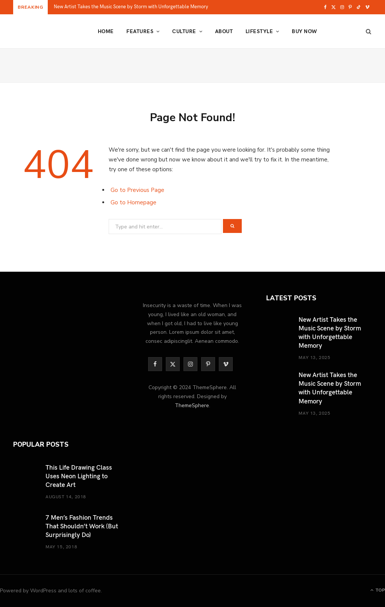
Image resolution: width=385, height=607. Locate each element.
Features (139, 31)
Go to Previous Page (137, 190)
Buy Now (304, 31)
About (224, 31)
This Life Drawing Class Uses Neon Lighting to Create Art (78, 475)
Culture (184, 31)
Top (377, 590)
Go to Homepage (133, 202)
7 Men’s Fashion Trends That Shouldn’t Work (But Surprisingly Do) (81, 526)
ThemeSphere (192, 405)
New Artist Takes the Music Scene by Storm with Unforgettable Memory (131, 6)
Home (106, 31)
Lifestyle (259, 31)
